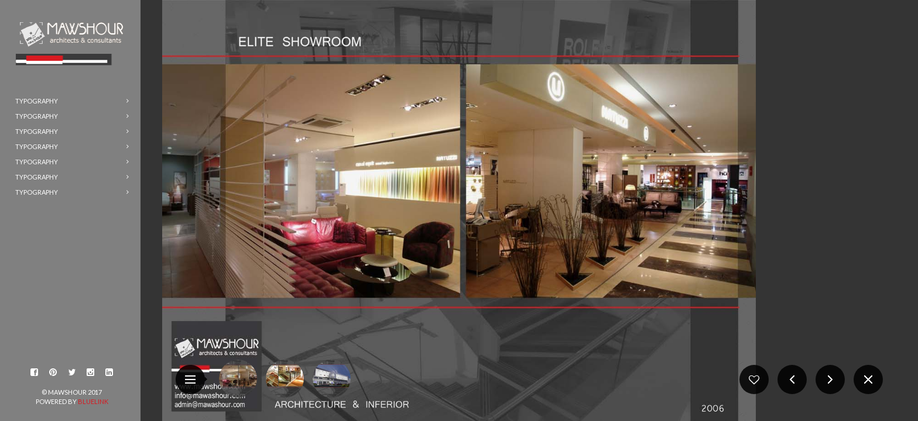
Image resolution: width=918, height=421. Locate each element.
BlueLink (93, 401)
